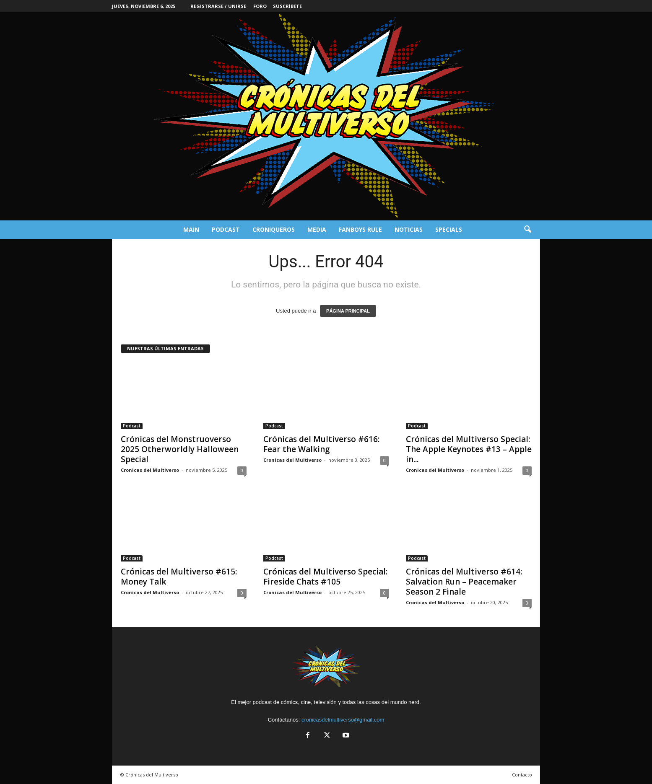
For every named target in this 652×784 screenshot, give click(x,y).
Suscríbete (287, 6)
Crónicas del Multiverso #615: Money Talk (179, 576)
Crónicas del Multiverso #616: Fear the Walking (321, 444)
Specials (448, 229)
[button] (527, 229)
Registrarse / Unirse (218, 6)
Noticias (409, 229)
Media (316, 229)
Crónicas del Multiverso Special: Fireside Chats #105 (325, 576)
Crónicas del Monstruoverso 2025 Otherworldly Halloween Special (180, 449)
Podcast (226, 229)
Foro (260, 6)
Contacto (522, 774)
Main (191, 229)
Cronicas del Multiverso (150, 470)
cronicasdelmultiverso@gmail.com (342, 720)
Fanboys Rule (360, 229)
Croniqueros (273, 229)
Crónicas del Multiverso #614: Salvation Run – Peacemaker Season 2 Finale (464, 581)
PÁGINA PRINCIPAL (348, 310)
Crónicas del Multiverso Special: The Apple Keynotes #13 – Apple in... (469, 449)
